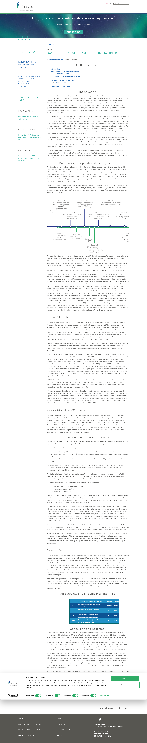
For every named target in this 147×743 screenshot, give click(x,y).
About (64, 7)
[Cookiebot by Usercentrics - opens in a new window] (13, 739)
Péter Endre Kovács (56, 60)
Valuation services (94, 7)
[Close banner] (144, 719)
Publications (109, 7)
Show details (104, 739)
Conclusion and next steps (60, 86)
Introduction (55, 69)
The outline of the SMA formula (62, 80)
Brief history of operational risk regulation (66, 71)
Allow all (125, 722)
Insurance (81, 7)
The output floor (61, 82)
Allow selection (125, 728)
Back (50, 44)
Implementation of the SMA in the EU (69, 76)
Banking (72, 7)
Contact (126, 7)
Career (119, 7)
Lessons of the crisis (62, 74)
